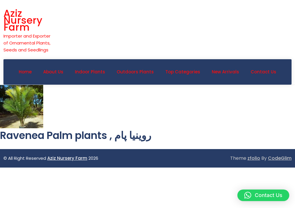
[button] (263, 195)
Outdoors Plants (135, 72)
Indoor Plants (90, 72)
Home (25, 72)
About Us (53, 72)
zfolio (253, 158)
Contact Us (263, 72)
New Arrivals (225, 72)
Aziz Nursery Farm (22, 20)
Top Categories (182, 72)
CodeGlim (280, 158)
